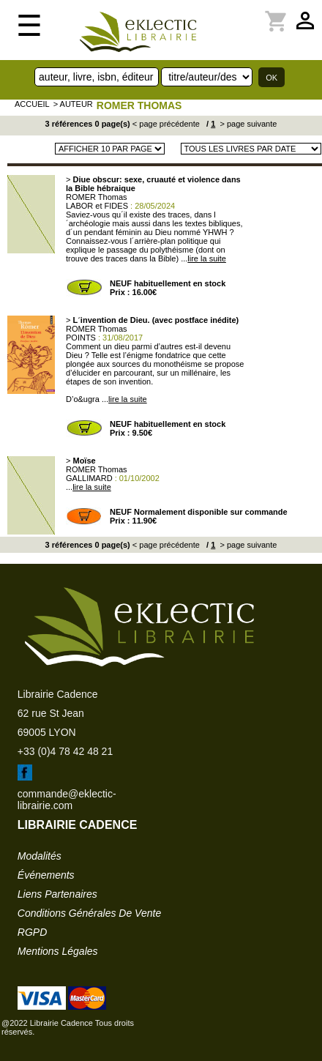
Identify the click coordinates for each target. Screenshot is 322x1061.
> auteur (73, 104)
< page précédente (166, 123)
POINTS (81, 337)
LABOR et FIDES (97, 205)
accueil (32, 104)
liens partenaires (57, 894)
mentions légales (58, 951)
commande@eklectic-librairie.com (67, 799)
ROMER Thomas (139, 105)
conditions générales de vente (89, 913)
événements (46, 875)
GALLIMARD (89, 478)
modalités (39, 856)
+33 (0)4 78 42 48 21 (65, 751)
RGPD (32, 932)
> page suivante (247, 123)
